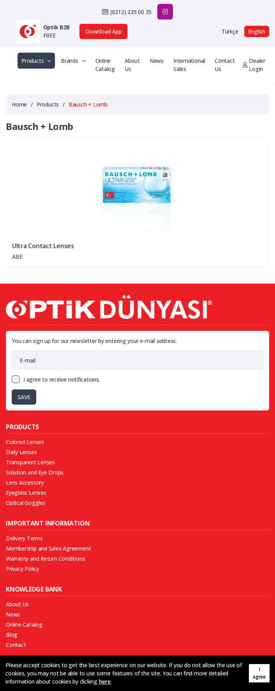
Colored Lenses (25, 442)
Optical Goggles (26, 502)
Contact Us (224, 65)
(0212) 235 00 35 (131, 12)
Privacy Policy (22, 568)
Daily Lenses (21, 452)
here (105, 681)
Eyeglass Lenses (26, 492)
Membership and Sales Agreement (48, 548)
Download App (103, 31)
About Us (132, 65)
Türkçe (230, 31)
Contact (16, 644)
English (256, 31)
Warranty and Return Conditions (45, 558)
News (157, 60)
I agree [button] (259, 673)
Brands (73, 60)
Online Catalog (105, 65)
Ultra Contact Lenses (43, 246)
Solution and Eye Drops (34, 472)
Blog (12, 634)
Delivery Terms (24, 538)
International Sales (189, 65)
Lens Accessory (25, 482)
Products (36, 60)
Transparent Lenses (30, 462)
